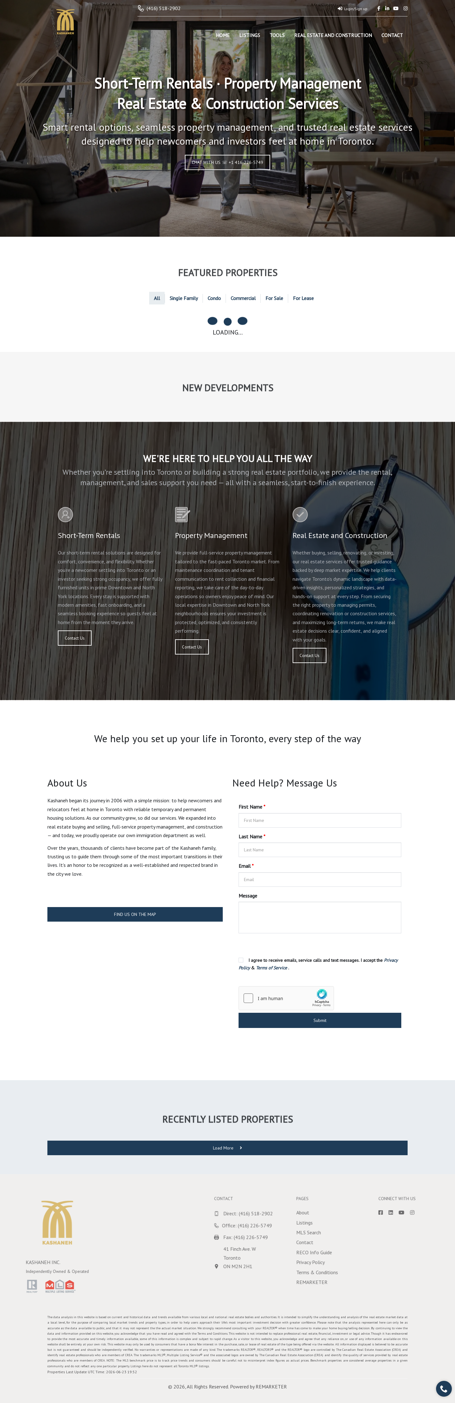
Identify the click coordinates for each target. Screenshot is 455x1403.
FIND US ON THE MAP (135, 914)
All (157, 298)
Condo (214, 298)
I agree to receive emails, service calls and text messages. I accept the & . (318, 964)
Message (248, 896)
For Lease (303, 298)
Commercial (243, 298)
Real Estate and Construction (333, 35)
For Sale (274, 298)
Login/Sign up (352, 8)
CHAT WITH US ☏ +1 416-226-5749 (227, 162)
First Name (252, 807)
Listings (249, 35)
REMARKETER (271, 1386)
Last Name (252, 836)
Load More (227, 1148)
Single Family (184, 298)
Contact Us (75, 638)
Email (246, 866)
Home (223, 35)
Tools (277, 35)
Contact (392, 35)
